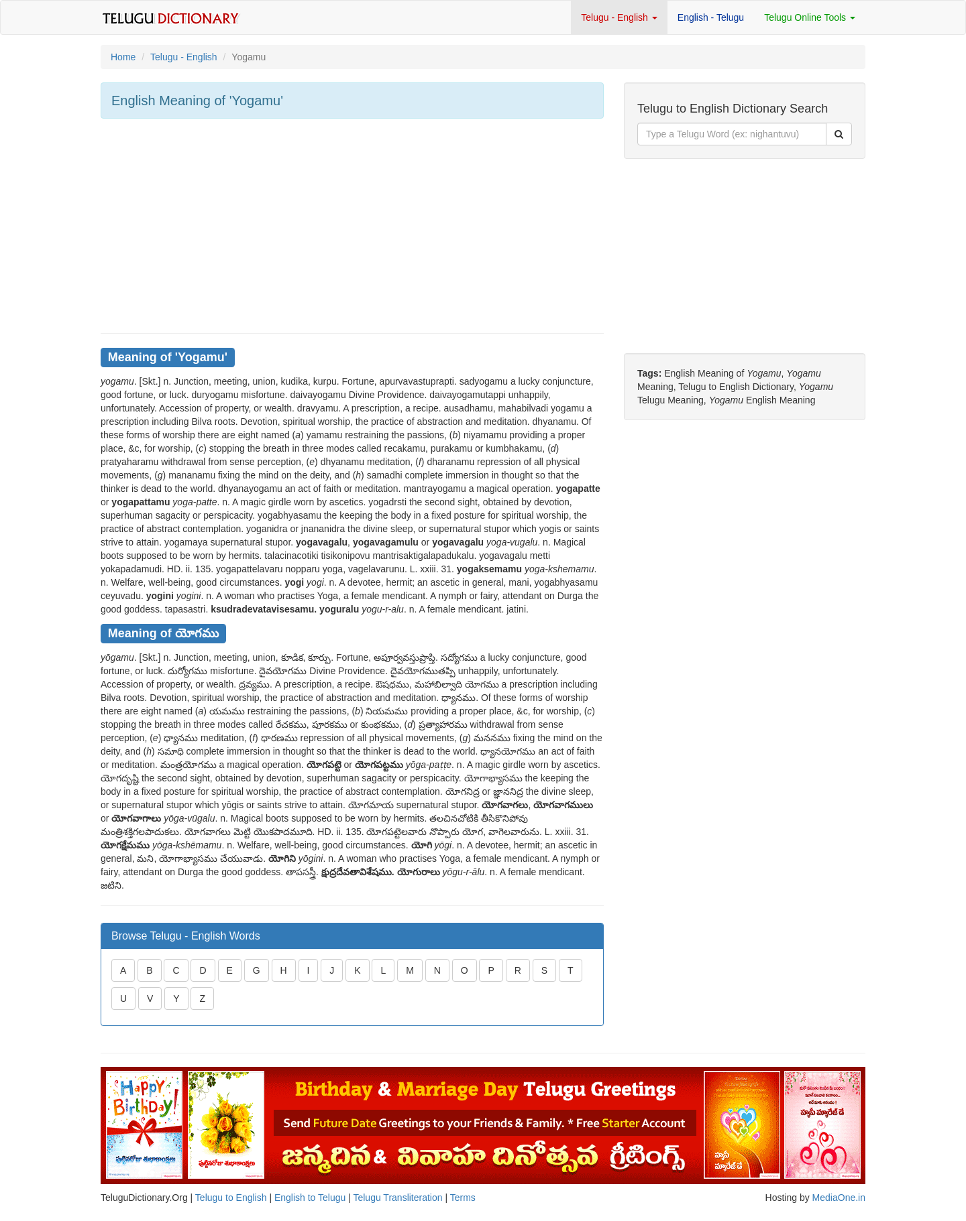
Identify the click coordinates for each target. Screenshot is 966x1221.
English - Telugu (711, 17)
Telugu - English (619, 17)
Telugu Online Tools (809, 17)
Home (123, 57)
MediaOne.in (838, 1197)
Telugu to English (231, 1197)
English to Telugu (309, 1197)
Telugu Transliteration (397, 1197)
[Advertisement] (352, 226)
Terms (463, 1197)
